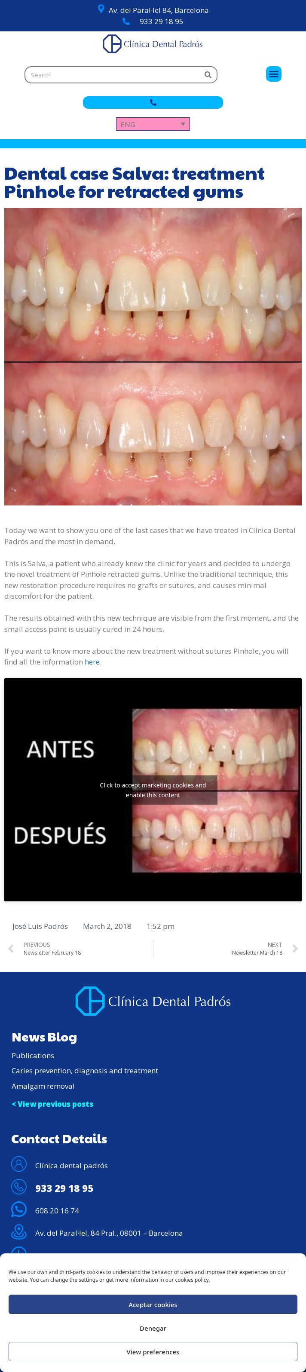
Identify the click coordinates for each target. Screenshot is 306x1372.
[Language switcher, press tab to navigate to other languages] (153, 124)
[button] (274, 74)
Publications (33, 1055)
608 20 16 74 (57, 1211)
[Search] (208, 75)
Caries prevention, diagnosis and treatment (85, 1070)
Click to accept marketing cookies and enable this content (153, 790)
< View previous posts (52, 1104)
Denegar (153, 1328)
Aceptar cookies (153, 1304)
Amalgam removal (43, 1086)
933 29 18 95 (162, 21)
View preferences (153, 1352)
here (92, 662)
